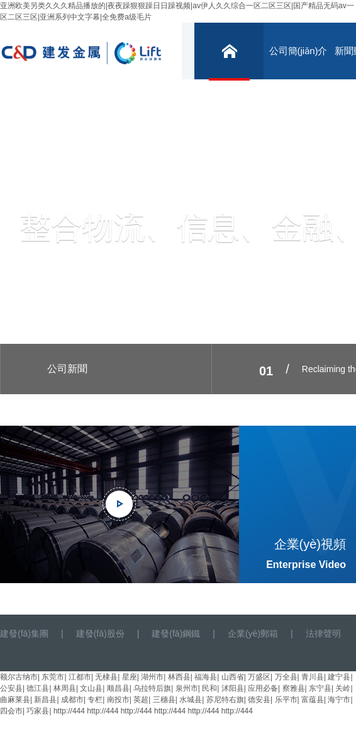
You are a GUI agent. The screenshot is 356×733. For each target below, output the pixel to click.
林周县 (64, 688)
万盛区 (259, 677)
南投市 (118, 699)
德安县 (259, 699)
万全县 (286, 677)
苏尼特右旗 (225, 699)
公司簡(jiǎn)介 (298, 50)
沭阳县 (232, 688)
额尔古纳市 (19, 677)
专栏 (95, 699)
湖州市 (152, 677)
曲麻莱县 (15, 699)
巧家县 (37, 711)
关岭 (342, 688)
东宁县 (320, 688)
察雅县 (293, 688)
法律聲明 (323, 633)
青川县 (312, 677)
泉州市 (186, 688)
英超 (140, 699)
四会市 (11, 711)
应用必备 (263, 688)
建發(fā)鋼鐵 (176, 633)
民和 (209, 688)
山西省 (232, 677)
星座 (129, 677)
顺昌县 (118, 688)
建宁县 (339, 677)
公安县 (11, 688)
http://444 (69, 711)
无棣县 (106, 677)
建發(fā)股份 (100, 633)
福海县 (205, 677)
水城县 (190, 699)
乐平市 (286, 699)
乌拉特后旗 (152, 688)
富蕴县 (312, 699)
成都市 (72, 699)
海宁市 (339, 699)
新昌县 (45, 699)
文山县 (91, 688)
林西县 (179, 677)
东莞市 (53, 677)
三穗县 (164, 699)
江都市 (80, 677)
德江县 (37, 688)
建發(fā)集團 (24, 633)
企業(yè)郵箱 (253, 633)
